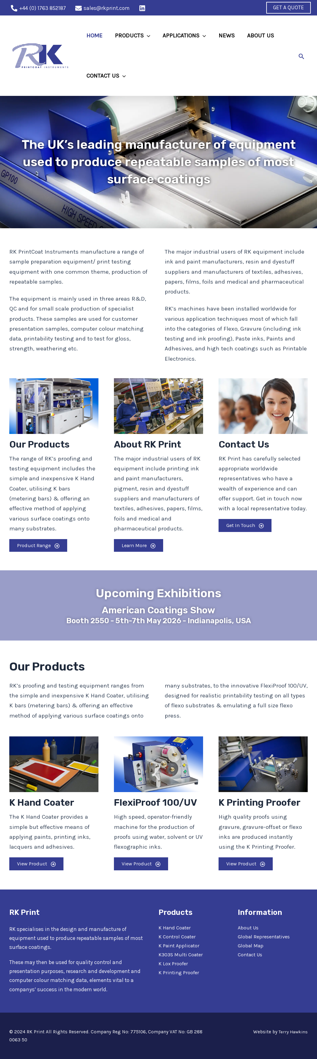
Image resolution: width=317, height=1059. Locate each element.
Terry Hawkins (292, 1032)
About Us (249, 927)
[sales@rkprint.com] (102, 8)
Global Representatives (265, 936)
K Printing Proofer (179, 972)
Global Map (251, 945)
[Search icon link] (301, 56)
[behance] (143, 8)
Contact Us (251, 954)
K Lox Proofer (173, 963)
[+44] (38, 8)
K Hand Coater (175, 927)
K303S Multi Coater (181, 954)
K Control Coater (177, 936)
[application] (146, 35)
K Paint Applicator (180, 945)
